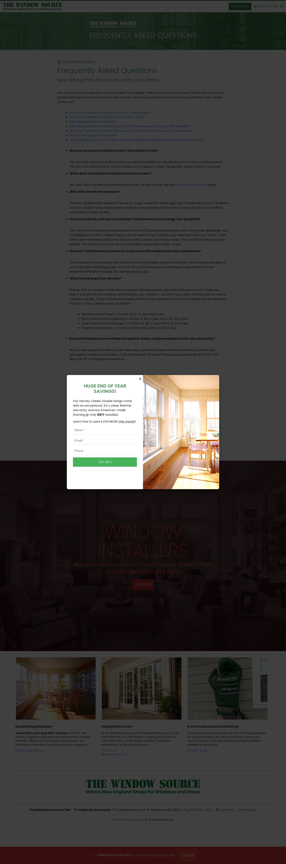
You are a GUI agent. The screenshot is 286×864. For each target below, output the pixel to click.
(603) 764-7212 (159, 409)
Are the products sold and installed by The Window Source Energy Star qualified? (130, 126)
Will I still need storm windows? (92, 121)
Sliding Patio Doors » (114, 754)
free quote (163, 432)
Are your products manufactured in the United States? (110, 112)
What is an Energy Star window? (93, 135)
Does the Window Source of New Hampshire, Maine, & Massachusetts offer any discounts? (137, 140)
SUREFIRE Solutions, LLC (128, 820)
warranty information (191, 185)
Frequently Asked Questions (143, 35)
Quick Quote (240, 6)
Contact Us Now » (198, 750)
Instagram (247, 810)
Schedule (143, 584)
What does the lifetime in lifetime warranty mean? (107, 117)
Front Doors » (109, 750)
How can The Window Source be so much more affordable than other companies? (131, 131)
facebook (225, 810)
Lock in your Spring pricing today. (136, 855)
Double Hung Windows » (30, 750)
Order (188, 855)
